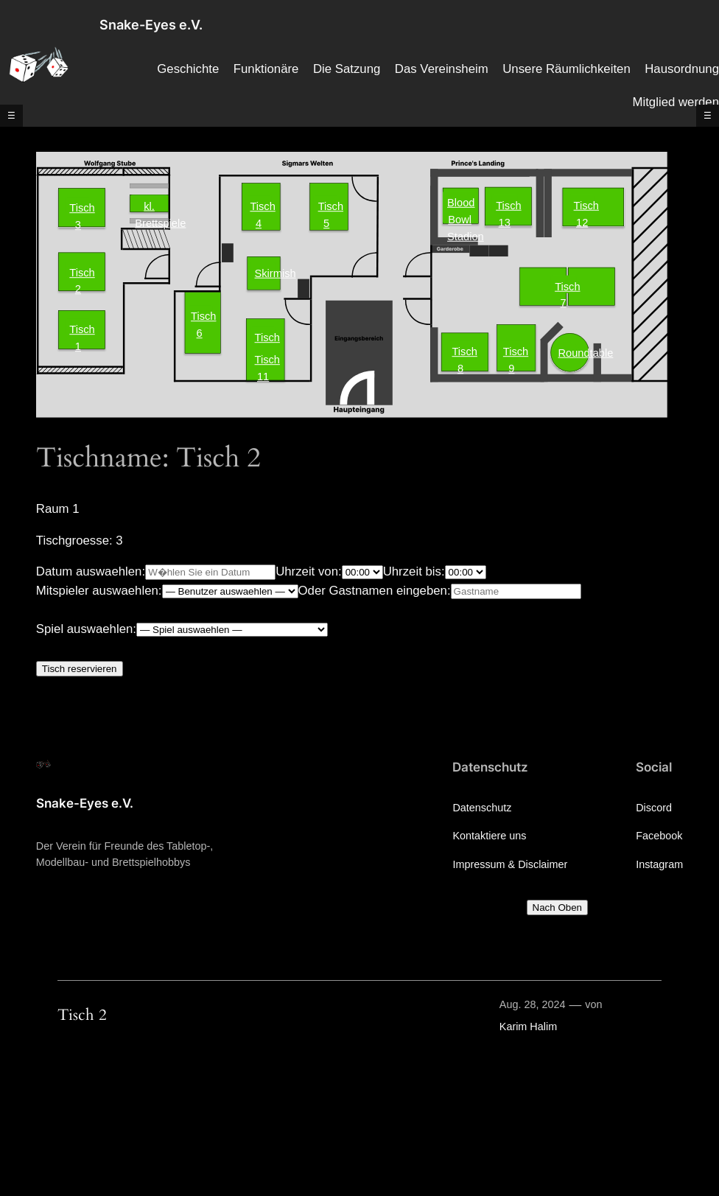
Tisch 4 (260, 205)
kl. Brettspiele (151, 204)
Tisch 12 (584, 206)
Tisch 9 (514, 351)
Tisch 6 (201, 315)
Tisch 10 (265, 337)
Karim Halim (528, 1026)
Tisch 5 (329, 205)
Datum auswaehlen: (90, 571)
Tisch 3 (80, 207)
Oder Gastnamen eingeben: (374, 591)
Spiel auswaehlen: (86, 629)
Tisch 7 (565, 286)
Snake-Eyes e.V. (151, 24)
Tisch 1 (80, 329)
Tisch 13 (506, 206)
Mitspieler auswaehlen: (99, 591)
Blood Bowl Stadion (462, 210)
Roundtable (569, 352)
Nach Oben (557, 907)
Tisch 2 (80, 272)
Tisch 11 (265, 359)
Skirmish (265, 273)
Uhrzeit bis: (414, 571)
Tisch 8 (462, 351)
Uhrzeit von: (309, 571)
